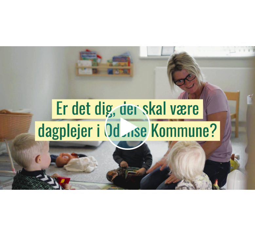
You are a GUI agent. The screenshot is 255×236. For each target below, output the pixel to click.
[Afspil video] (128, 148)
